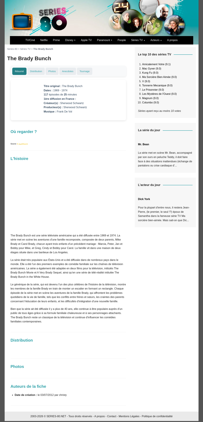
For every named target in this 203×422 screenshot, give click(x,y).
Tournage (94, 71)
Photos (58, 71)
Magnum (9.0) (150, 98)
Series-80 (12, 49)
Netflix (44, 40)
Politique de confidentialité (157, 417)
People (122, 40)
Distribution (39, 71)
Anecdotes (75, 71)
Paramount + (104, 40)
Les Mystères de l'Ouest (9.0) (159, 93)
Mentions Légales (129, 417)
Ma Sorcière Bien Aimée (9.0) (159, 77)
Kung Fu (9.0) (150, 72)
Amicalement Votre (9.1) (156, 64)
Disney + (70, 40)
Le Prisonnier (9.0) (153, 89)
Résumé (21, 71)
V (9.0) (146, 81)
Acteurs (154, 40)
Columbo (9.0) (150, 102)
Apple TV (86, 40)
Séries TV (137, 40)
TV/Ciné (30, 40)
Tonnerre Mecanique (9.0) (157, 85)
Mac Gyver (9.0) (151, 68)
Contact (111, 417)
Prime (56, 40)
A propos (172, 40)
